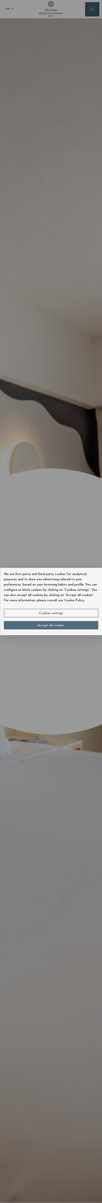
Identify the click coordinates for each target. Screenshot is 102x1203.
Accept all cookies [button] (51, 625)
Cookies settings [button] (51, 613)
